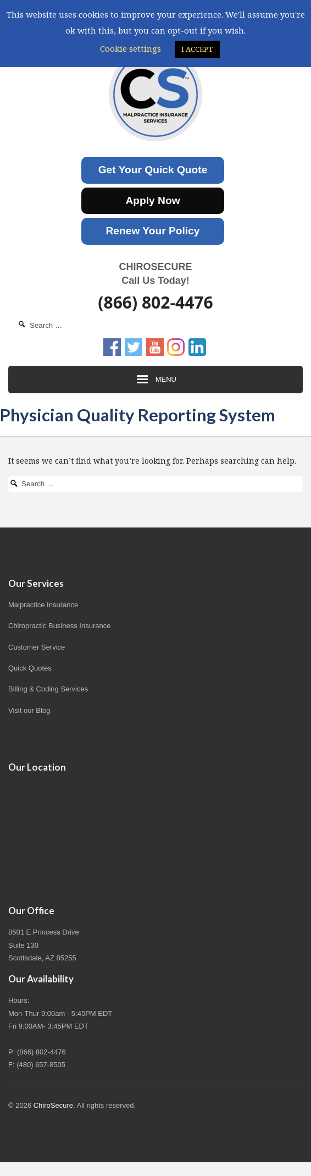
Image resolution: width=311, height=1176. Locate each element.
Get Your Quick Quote (153, 169)
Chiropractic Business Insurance (59, 626)
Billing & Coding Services (48, 689)
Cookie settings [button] (130, 48)
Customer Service (36, 647)
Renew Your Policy (153, 231)
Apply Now (152, 200)
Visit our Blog (29, 710)
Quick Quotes (30, 668)
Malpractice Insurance (43, 605)
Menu (155, 379)
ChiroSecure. (54, 1105)
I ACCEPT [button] (197, 49)
